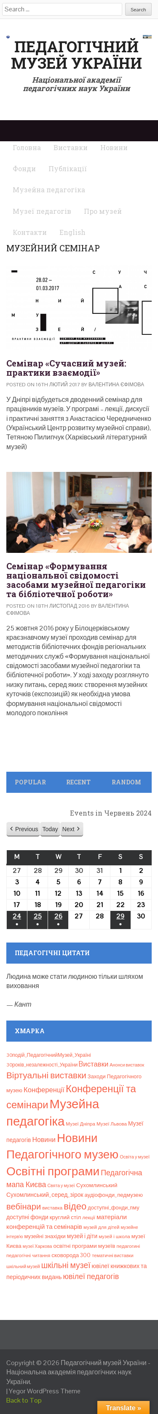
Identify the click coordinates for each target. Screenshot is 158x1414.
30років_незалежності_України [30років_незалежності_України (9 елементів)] (42, 1064)
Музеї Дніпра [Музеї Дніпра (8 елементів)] (80, 1124)
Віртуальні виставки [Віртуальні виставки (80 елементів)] (46, 1075)
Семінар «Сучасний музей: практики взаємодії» (66, 368)
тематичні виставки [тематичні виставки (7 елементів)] (112, 1255)
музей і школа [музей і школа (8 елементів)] (114, 1236)
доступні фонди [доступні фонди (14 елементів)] (27, 1217)
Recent (78, 782)
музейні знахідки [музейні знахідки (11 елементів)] (45, 1236)
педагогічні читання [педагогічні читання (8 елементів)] (28, 1255)
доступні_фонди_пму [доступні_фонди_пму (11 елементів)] (113, 1207)
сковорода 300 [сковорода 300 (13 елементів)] (71, 1255)
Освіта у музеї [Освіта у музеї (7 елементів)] (135, 1157)
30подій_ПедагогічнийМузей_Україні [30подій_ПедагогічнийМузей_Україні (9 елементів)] (48, 1055)
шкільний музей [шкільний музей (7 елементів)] (23, 1266)
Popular (30, 782)
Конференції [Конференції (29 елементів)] (44, 1089)
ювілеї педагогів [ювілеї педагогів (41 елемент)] (91, 1276)
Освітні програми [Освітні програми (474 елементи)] (52, 1171)
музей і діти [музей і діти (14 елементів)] (82, 1236)
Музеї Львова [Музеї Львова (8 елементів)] (111, 1124)
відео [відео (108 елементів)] (75, 1206)
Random (126, 782)
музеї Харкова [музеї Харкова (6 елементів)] (37, 1246)
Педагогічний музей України (76, 54)
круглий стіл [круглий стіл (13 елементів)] (65, 1217)
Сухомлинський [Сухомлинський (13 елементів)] (97, 1185)
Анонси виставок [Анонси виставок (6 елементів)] (127, 1065)
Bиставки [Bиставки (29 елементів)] (93, 1064)
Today (50, 829)
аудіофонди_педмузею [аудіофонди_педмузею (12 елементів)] (114, 1195)
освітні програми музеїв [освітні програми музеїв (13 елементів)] (84, 1246)
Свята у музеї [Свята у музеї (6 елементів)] (61, 1185)
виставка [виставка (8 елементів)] (52, 1208)
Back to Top (24, 1400)
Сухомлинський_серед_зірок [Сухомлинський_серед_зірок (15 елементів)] (44, 1195)
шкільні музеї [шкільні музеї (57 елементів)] (66, 1265)
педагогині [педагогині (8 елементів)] (128, 1246)
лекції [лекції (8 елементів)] (88, 1217)
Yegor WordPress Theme (44, 1391)
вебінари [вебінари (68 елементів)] (23, 1206)
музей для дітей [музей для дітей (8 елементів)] (101, 1227)
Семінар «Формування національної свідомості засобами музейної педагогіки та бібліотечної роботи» (76, 579)
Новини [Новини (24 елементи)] (43, 1139)
